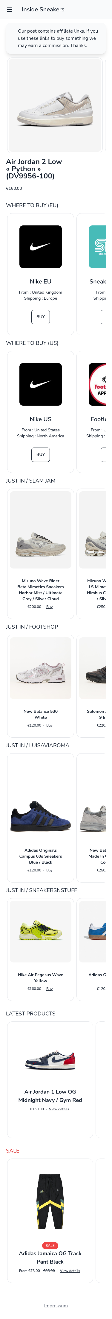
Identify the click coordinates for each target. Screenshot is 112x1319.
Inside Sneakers (43, 9)
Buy (40, 317)
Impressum (56, 1306)
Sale (12, 1150)
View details (59, 1109)
